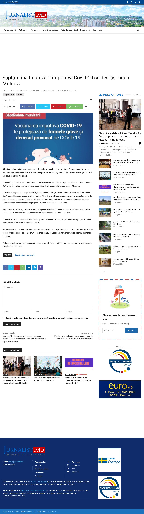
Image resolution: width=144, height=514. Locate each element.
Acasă (5, 90)
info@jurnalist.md (15, 462)
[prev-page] (100, 271)
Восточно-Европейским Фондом (34, 490)
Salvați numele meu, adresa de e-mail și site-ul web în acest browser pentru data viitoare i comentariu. (47, 318)
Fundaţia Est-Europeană (38, 482)
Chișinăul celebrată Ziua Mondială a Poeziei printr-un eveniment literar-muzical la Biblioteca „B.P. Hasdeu (16, 380)
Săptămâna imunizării (25, 255)
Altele (5, 374)
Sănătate (20, 94)
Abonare (131, 330)
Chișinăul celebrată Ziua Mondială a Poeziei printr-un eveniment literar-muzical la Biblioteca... (120, 136)
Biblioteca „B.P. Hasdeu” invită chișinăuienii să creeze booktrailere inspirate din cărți (78, 380)
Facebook (76, 462)
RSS (73, 468)
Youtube (75, 472)
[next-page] (104, 271)
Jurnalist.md (103, 143)
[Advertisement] (72, 53)
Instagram (76, 465)
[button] (138, 30)
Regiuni (11, 90)
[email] (113, 330)
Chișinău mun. (21, 90)
